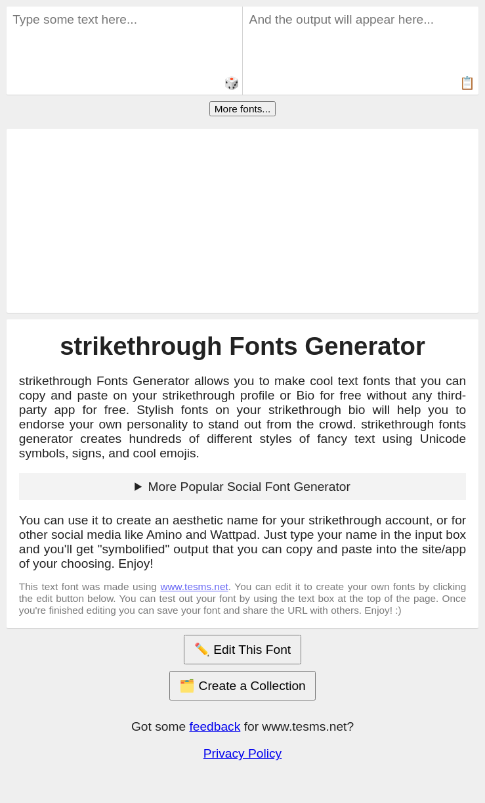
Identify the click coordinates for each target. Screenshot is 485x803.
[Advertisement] (243, 221)
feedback (214, 726)
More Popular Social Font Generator (249, 486)
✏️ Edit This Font (242, 649)
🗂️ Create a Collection (242, 686)
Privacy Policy (242, 753)
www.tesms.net (194, 586)
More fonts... (242, 108)
